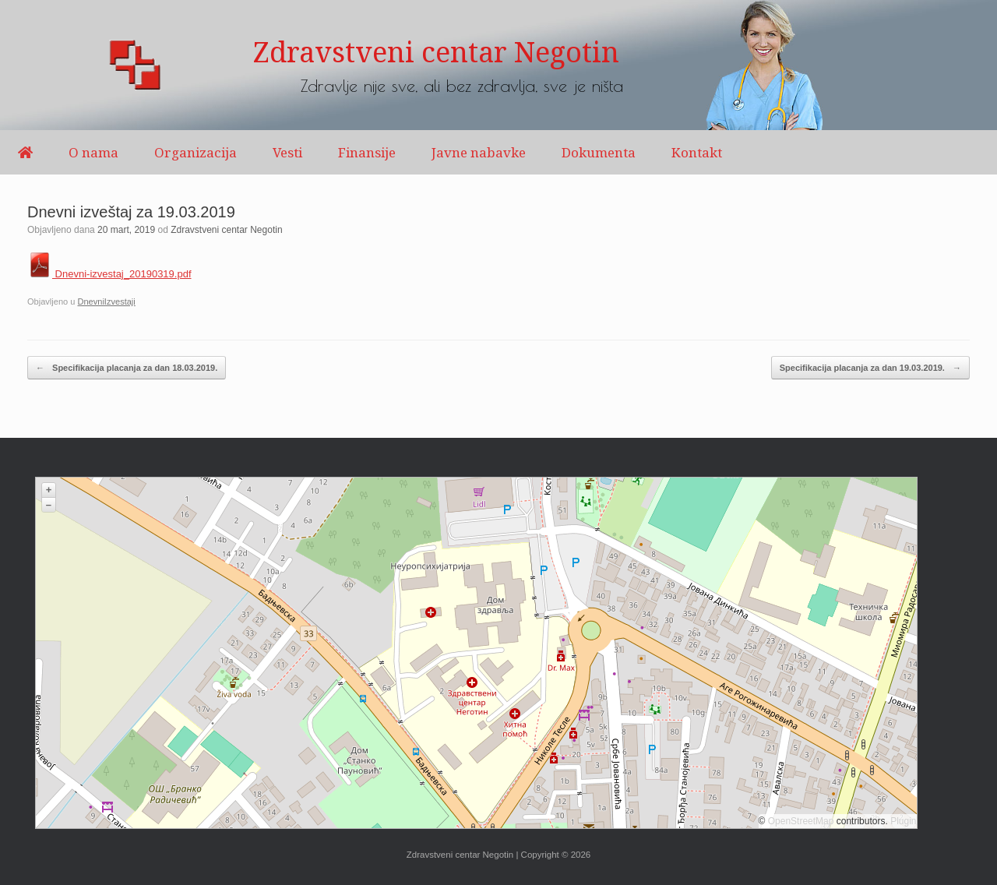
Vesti (287, 152)
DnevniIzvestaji (106, 301)
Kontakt (696, 152)
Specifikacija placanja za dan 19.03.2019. (870, 368)
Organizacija (195, 152)
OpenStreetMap (801, 821)
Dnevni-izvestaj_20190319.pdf (109, 274)
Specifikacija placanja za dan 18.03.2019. (126, 368)
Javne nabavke (479, 152)
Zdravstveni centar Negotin (226, 229)
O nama (93, 152)
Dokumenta (599, 152)
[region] (498, 65)
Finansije (367, 152)
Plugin (902, 821)
